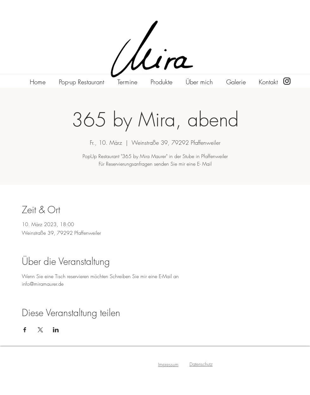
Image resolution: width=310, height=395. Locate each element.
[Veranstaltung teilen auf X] (40, 329)
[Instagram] (287, 81)
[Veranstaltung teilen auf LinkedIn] (56, 329)
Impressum (168, 364)
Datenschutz (201, 364)
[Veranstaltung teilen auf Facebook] (25, 329)
